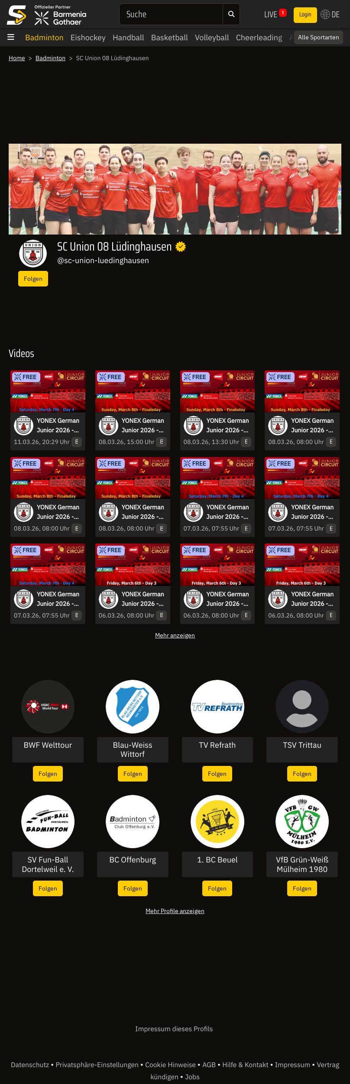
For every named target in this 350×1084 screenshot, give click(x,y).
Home (17, 58)
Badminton (44, 37)
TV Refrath (217, 745)
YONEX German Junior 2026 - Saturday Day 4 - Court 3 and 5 (59, 426)
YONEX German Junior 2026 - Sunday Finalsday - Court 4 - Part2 (143, 426)
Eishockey (88, 37)
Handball (128, 37)
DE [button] (330, 14)
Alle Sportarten (318, 37)
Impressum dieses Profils (174, 1029)
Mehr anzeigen (175, 635)
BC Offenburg (132, 860)
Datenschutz (31, 1065)
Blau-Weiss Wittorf (132, 749)
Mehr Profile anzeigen (175, 911)
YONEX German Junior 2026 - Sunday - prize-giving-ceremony (228, 426)
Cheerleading (259, 37)
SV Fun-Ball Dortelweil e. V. (48, 864)
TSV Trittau (302, 745)
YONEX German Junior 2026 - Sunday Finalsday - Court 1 (312, 426)
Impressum (293, 1065)
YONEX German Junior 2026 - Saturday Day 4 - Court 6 (229, 512)
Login (305, 14)
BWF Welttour (47, 745)
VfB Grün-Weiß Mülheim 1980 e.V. (302, 864)
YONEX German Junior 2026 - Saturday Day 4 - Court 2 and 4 (59, 599)
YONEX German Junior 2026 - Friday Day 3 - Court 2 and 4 (312, 599)
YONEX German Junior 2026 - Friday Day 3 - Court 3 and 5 (228, 599)
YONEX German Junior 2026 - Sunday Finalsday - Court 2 (58, 512)
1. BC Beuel (217, 860)
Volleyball (212, 37)
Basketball (169, 37)
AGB (209, 1065)
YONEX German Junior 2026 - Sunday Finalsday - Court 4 (143, 512)
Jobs (192, 1077)
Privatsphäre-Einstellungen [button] (97, 1065)
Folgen (33, 278)
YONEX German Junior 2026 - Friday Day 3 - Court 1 (143, 599)
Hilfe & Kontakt (246, 1065)
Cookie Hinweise (171, 1065)
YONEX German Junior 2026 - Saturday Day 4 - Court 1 (313, 512)
